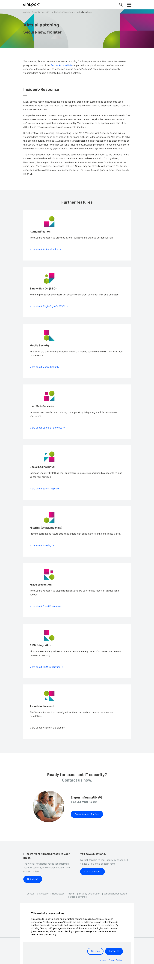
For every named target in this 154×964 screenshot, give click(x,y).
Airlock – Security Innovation (36, 12)
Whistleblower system (115, 893)
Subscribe (32, 879)
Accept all (114, 951)
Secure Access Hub (63, 12)
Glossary (43, 893)
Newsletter (58, 893)
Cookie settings (78, 896)
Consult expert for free (87, 814)
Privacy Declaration (89, 893)
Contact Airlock (92, 871)
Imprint (71, 893)
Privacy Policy (115, 960)
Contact (31, 893)
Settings (95, 951)
